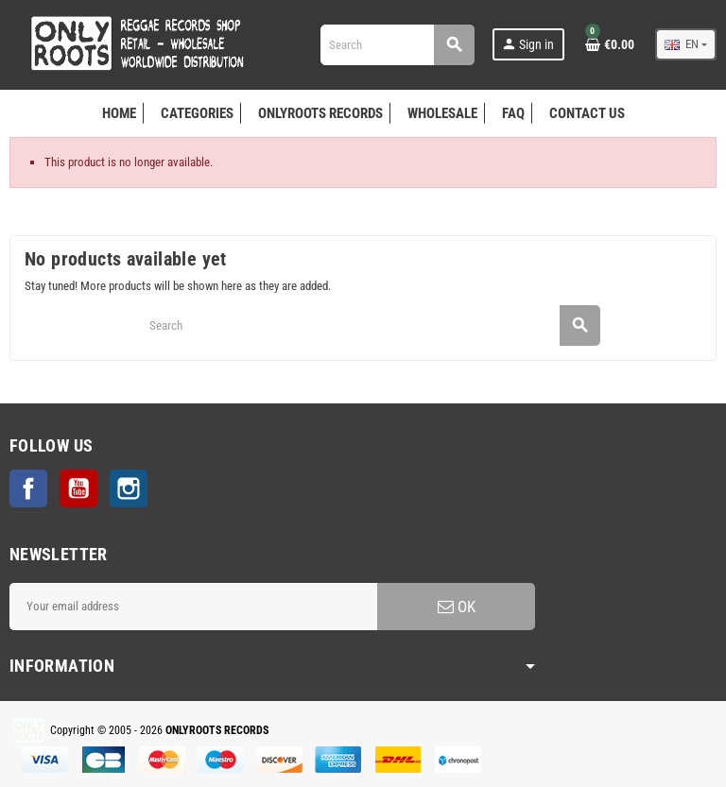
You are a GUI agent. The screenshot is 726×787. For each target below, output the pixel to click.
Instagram (128, 488)
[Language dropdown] (686, 44)
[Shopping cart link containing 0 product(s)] (609, 44)
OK (456, 606)
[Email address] (193, 606)
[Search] (397, 45)
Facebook (28, 488)
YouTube (78, 488)
